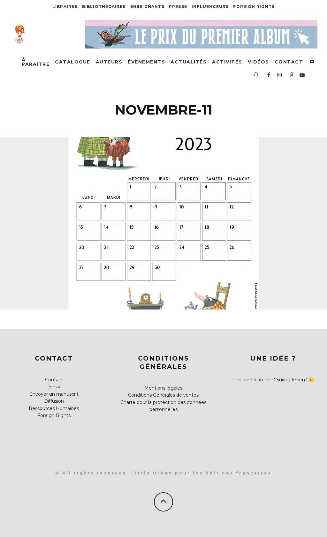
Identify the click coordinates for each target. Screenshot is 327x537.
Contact (289, 62)
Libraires (65, 6)
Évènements (146, 62)
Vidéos (258, 62)
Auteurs (109, 62)
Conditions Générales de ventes (163, 395)
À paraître (35, 62)
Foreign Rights (254, 6)
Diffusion (54, 401)
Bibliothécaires (104, 6)
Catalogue (72, 62)
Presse (178, 6)
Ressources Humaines (54, 408)
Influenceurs (210, 6)
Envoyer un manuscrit (54, 394)
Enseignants (147, 6)
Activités (227, 62)
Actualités (189, 62)
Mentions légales (163, 388)
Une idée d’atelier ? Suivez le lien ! (269, 380)
